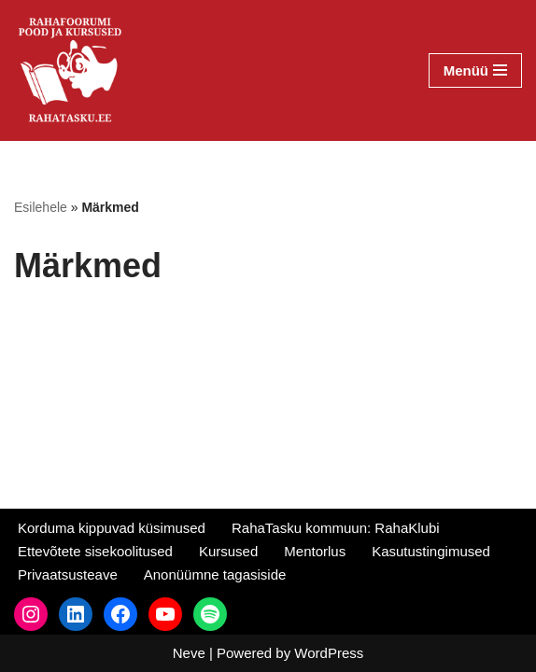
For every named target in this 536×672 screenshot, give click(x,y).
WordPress (328, 653)
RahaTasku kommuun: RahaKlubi (336, 528)
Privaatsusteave (68, 574)
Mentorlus (315, 551)
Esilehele (40, 207)
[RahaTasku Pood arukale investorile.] (70, 70)
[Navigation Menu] (475, 70)
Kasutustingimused (431, 551)
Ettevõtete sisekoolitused (95, 551)
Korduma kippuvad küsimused (111, 528)
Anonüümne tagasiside (215, 574)
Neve (189, 653)
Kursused (228, 551)
